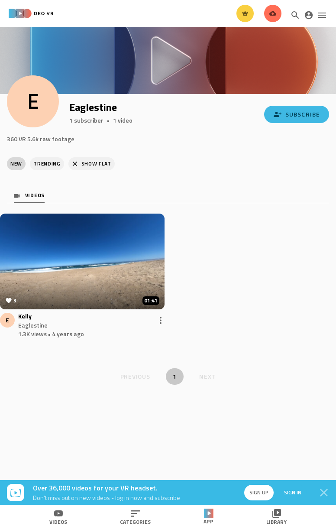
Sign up (258, 492)
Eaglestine (33, 325)
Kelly (25, 316)
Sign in (292, 492)
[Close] (324, 492)
